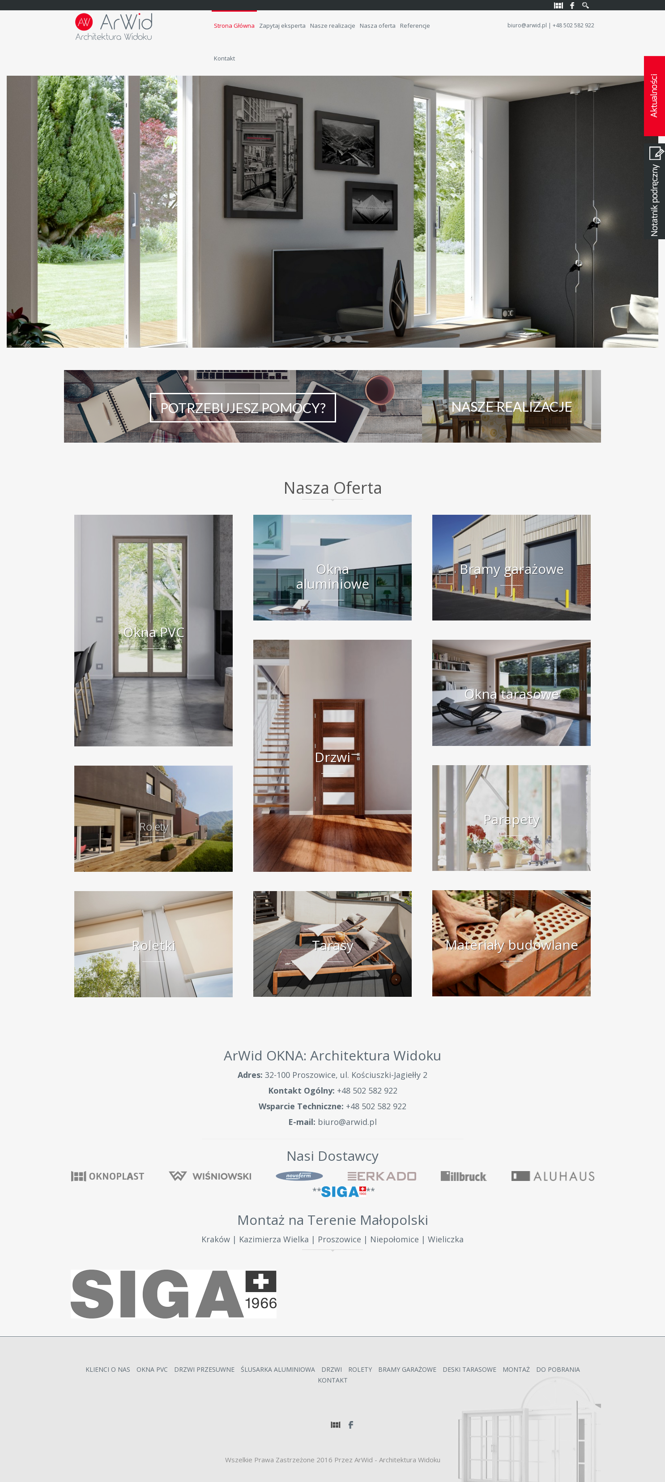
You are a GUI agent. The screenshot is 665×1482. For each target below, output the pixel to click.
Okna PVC (152, 1369)
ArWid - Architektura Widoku (397, 1459)
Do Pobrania (558, 1369)
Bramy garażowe (407, 1369)
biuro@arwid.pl (527, 25)
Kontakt (224, 58)
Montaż (516, 1369)
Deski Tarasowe (469, 1369)
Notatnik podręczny (654, 191)
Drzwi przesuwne (204, 1369)
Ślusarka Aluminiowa (278, 1369)
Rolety (360, 1369)
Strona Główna (234, 26)
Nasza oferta (378, 26)
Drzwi (331, 1369)
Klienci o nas (107, 1369)
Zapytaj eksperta (282, 26)
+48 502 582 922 (367, 1090)
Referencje (415, 26)
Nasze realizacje (332, 26)
